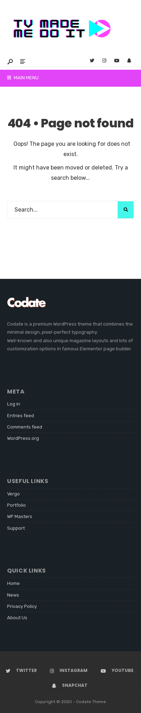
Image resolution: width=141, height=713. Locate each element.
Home (13, 583)
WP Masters (19, 516)
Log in (13, 404)
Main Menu (23, 77)
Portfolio (16, 505)
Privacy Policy (22, 606)
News (13, 595)
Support (16, 528)
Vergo (13, 493)
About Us (17, 617)
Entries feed (20, 415)
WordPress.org (23, 438)
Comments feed (24, 427)
